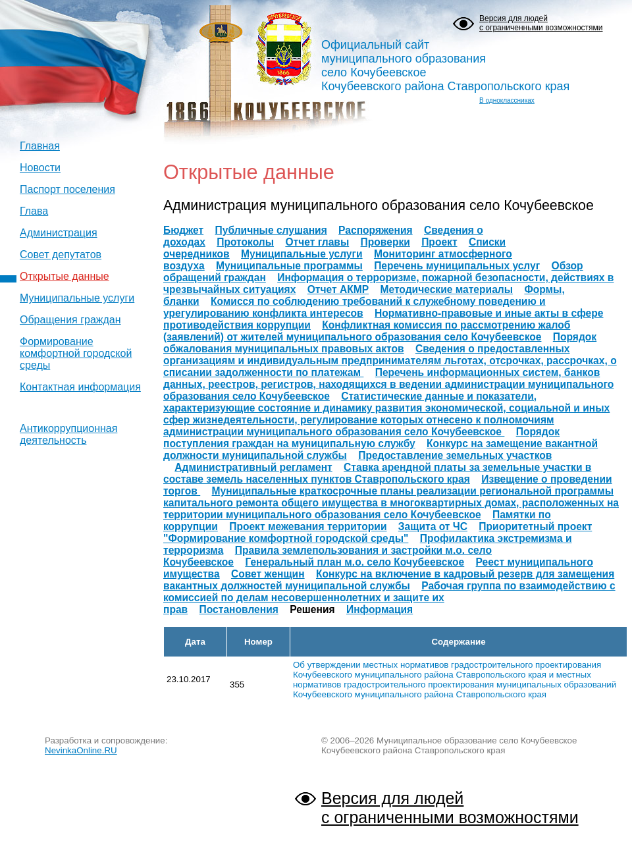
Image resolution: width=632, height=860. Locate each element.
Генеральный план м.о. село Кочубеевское (354, 562)
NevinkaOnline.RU (81, 750)
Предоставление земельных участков (455, 455)
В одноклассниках (507, 100)
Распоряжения (375, 230)
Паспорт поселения (67, 189)
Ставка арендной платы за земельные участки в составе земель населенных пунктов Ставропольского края (377, 473)
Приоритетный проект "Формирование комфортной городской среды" (377, 532)
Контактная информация (80, 386)
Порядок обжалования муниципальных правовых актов (379, 342)
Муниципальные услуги (77, 298)
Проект (439, 242)
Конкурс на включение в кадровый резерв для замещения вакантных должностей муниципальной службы (388, 579)
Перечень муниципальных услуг (457, 265)
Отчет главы (317, 242)
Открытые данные (64, 276)
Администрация (58, 232)
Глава (34, 211)
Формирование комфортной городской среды (76, 353)
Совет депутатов (60, 254)
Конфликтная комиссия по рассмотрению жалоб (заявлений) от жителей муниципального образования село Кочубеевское (366, 330)
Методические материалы (446, 289)
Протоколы (245, 242)
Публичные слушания (271, 230)
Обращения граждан (70, 319)
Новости (40, 167)
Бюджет (183, 230)
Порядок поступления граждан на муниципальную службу (361, 437)
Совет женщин (268, 573)
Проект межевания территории (307, 526)
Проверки (385, 242)
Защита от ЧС (432, 526)
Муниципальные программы (289, 265)
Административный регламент (253, 467)
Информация (379, 609)
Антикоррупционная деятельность (68, 434)
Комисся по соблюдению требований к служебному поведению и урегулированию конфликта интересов (354, 307)
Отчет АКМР (338, 289)
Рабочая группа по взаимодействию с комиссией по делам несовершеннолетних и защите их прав (389, 597)
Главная (40, 145)
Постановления (238, 609)
